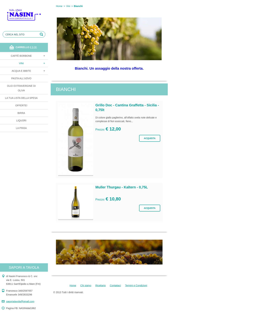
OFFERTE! (21, 105)
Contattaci (115, 285)
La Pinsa (21, 128)
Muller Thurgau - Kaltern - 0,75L (121, 187)
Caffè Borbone (21, 55)
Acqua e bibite (21, 70)
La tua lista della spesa (21, 98)
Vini (21, 63)
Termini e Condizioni (136, 285)
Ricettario (100, 285)
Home (59, 6)
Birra (21, 113)
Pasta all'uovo (21, 78)
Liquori (21, 120)
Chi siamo (85, 285)
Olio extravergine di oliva (21, 88)
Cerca (42, 34)
